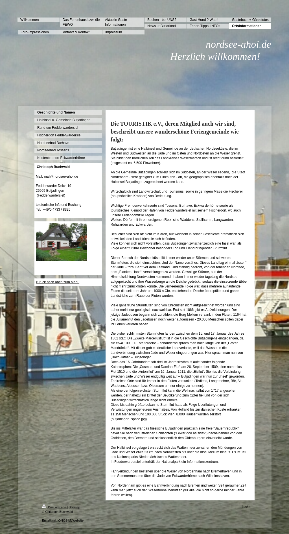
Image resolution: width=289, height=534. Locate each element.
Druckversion (54, 507)
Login (245, 506)
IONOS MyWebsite (70, 520)
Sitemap (74, 507)
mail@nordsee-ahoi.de (61, 176)
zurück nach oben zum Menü (57, 282)
